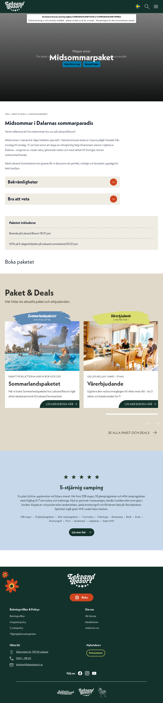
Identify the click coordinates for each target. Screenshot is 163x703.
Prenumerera (96, 652)
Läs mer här (79, 532)
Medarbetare (91, 622)
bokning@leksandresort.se (29, 664)
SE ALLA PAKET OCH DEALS (129, 433)
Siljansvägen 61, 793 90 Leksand (32, 651)
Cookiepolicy (16, 628)
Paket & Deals (19, 114)
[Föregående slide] (148, 423)
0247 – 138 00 (23, 658)
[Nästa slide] (157, 423)
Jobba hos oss (92, 628)
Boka (81, 597)
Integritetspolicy (18, 622)
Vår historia (90, 616)
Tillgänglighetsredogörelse (23, 634)
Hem (7, 114)
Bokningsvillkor (17, 616)
